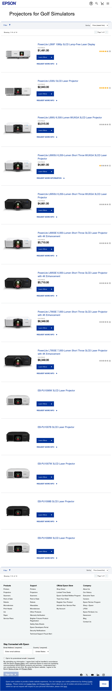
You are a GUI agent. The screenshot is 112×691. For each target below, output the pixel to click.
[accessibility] (91, 3)
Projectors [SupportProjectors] (33, 592)
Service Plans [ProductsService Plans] (8, 618)
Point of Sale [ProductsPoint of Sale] (8, 599)
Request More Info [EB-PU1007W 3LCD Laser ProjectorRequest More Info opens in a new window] (45, 484)
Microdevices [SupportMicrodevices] (35, 609)
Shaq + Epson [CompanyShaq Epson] (88, 605)
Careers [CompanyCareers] (86, 599)
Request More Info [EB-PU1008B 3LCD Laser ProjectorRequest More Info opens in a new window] (45, 521)
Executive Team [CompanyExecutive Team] (89, 596)
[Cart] (102, 3)
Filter (5, 25)
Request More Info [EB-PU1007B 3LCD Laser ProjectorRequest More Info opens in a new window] (45, 447)
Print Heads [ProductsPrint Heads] (7, 609)
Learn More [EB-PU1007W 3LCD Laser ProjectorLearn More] (42, 477)
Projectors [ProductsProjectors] (7, 592)
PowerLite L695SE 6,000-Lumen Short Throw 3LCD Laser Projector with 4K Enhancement (72, 274)
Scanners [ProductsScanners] (6, 596)
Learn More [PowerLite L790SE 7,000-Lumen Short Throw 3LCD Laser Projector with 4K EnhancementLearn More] (42, 328)
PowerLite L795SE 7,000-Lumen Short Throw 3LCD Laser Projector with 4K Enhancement (72, 352)
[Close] (104, 684)
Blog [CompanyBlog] (84, 618)
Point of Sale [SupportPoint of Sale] (34, 599)
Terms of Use (13, 669)
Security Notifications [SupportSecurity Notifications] (37, 630)
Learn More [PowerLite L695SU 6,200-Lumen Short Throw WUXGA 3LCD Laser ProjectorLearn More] (42, 210)
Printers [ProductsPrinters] (6, 589)
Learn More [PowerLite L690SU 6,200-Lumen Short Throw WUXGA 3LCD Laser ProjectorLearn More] (42, 171)
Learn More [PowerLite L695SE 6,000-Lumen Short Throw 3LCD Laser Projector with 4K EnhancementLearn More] (42, 289)
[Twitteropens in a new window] (87, 675)
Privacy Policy (20, 663)
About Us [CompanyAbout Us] (86, 589)
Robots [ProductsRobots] (6, 602)
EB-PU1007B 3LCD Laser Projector (56, 427)
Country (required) (40, 647)
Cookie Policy (31, 684)
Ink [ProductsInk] (4, 612)
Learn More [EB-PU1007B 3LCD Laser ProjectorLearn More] (42, 440)
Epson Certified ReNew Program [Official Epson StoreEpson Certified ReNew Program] (69, 596)
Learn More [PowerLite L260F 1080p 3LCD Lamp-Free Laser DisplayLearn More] (42, 57)
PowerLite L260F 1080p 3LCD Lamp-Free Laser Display (66, 44)
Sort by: (88, 25)
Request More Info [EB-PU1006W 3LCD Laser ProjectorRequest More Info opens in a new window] (45, 410)
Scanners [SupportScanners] (33, 596)
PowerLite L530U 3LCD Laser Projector (58, 81)
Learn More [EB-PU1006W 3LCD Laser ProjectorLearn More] (42, 404)
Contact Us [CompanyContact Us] (87, 622)
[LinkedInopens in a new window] (98, 675)
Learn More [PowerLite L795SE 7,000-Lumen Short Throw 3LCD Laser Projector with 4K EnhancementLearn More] (42, 367)
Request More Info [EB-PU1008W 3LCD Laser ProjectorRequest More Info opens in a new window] (45, 558)
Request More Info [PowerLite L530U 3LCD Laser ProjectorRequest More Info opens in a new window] (45, 100)
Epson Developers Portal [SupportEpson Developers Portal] (39, 627)
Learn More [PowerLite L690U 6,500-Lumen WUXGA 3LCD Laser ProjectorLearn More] (42, 130)
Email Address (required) (12, 647)
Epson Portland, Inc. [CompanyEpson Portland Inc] (90, 612)
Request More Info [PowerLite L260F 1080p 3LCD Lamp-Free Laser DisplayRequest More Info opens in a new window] (45, 64)
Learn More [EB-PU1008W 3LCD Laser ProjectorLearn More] (42, 551)
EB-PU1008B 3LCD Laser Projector (56, 501)
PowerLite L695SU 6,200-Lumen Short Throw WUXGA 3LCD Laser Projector (72, 196)
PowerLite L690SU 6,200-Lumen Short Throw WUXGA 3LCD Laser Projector (72, 157)
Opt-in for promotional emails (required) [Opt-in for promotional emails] (20, 658)
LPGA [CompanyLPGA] (85, 609)
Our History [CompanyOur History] (87, 592)
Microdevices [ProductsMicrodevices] (8, 605)
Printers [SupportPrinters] (33, 589)
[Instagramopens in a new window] (103, 675)
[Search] (97, 3)
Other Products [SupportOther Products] (35, 612)
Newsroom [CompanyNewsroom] (87, 615)
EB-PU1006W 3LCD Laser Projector (56, 390)
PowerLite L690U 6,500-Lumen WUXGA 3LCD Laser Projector (70, 117)
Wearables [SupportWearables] (34, 605)
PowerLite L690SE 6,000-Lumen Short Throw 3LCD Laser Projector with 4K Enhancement (72, 234)
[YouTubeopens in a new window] (92, 675)
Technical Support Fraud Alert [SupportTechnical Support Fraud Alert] (41, 634)
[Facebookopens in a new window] (81, 675)
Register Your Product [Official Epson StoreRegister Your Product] (65, 602)
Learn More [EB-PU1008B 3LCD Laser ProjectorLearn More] (42, 515)
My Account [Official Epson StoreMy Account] (61, 609)
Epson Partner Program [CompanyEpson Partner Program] (92, 602)
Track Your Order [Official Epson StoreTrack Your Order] (63, 599)
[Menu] (108, 3)
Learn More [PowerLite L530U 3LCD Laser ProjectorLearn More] (42, 94)
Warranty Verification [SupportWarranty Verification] (37, 615)
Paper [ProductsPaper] (5, 615)
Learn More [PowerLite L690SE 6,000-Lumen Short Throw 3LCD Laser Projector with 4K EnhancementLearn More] (42, 249)
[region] (56, 683)
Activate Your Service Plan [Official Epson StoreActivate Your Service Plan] (66, 605)
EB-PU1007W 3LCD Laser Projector (56, 463)
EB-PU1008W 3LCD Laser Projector (56, 538)
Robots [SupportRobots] (32, 602)
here (65, 686)
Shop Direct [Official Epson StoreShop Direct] (61, 589)
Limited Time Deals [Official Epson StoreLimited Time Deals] (64, 592)
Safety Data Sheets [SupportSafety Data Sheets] (37, 624)
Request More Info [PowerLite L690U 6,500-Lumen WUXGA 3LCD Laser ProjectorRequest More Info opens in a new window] (45, 137)
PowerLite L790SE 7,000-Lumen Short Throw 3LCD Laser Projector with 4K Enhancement (72, 313)
